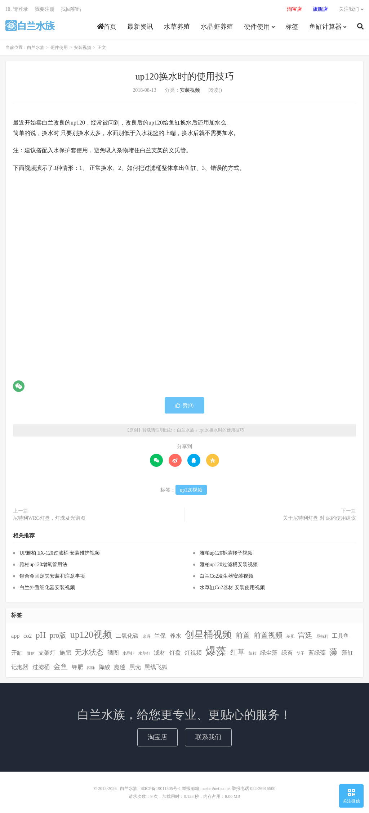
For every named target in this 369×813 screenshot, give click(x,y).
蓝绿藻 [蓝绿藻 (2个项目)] (317, 653)
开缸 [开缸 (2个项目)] (17, 653)
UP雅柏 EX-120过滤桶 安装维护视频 (59, 553)
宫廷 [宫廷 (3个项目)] (305, 635)
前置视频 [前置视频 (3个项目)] (268, 635)
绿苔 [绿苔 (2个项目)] (287, 653)
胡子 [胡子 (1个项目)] (300, 653)
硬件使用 (257, 26)
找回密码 (71, 9)
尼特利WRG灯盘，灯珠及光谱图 (49, 518)
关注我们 (349, 9)
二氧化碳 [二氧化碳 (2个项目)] (127, 636)
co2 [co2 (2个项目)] (27, 636)
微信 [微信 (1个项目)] (31, 653)
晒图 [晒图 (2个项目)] (113, 653)
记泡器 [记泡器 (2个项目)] (19, 667)
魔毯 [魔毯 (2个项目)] (119, 667)
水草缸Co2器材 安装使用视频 (232, 587)
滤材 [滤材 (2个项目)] (159, 653)
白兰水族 (30, 25)
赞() (184, 405)
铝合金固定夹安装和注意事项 (52, 576)
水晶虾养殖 (217, 26)
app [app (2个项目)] (15, 636)
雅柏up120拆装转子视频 (226, 553)
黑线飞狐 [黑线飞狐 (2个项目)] (156, 667)
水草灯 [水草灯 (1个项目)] (144, 653)
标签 (291, 26)
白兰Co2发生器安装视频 (226, 576)
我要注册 (45, 9)
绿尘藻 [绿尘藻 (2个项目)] (268, 653)
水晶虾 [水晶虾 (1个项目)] (128, 653)
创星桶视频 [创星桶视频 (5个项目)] (208, 634)
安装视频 (82, 47)
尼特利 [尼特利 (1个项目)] (322, 636)
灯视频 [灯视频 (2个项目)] (193, 653)
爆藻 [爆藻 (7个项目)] (216, 651)
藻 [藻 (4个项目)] (333, 651)
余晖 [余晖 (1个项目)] (147, 636)
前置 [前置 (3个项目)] (243, 635)
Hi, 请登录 (16, 9)
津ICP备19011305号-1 (161, 788)
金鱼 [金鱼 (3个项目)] (60, 666)
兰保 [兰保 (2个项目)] (160, 636)
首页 (106, 26)
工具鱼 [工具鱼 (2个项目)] (340, 636)
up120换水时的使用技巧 (184, 76)
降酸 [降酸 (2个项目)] (104, 667)
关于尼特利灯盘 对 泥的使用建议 (319, 518)
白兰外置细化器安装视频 (47, 587)
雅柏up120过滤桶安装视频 (229, 564)
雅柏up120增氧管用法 (43, 564)
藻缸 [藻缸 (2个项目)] (347, 653)
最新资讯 (140, 26)
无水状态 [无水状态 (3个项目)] (89, 652)
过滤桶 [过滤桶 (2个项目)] (41, 667)
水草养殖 (177, 26)
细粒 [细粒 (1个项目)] (253, 653)
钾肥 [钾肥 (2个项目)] (77, 667)
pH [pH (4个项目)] (41, 635)
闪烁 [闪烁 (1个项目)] (91, 668)
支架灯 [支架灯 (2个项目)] (46, 653)
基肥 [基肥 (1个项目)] (290, 636)
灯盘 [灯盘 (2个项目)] (175, 653)
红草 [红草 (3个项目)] (237, 652)
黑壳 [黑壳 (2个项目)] (135, 667)
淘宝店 (157, 737)
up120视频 (191, 490)
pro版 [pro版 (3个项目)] (58, 635)
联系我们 (208, 737)
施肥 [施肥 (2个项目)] (65, 653)
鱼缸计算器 (325, 26)
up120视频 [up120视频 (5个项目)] (91, 634)
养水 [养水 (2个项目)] (175, 636)
